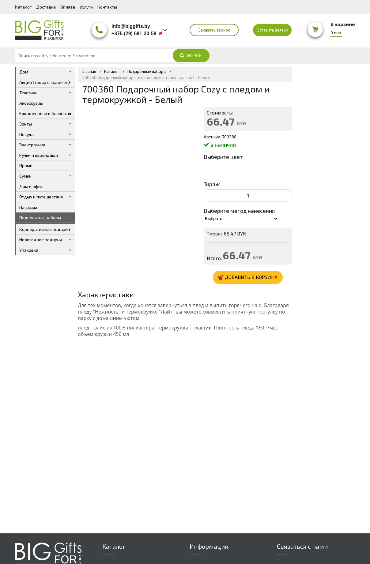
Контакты (107, 6)
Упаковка (28, 250)
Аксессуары (31, 103)
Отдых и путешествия (41, 196)
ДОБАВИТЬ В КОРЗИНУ (248, 277)
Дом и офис (31, 186)
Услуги (86, 6)
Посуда (26, 134)
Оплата (67, 6)
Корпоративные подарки (44, 229)
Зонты (25, 123)
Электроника (32, 144)
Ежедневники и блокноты (45, 113)
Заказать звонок (214, 30)
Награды (28, 207)
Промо (25, 165)
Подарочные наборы (40, 217)
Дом (23, 71)
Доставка (46, 6)
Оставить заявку (272, 30)
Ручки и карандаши (38, 155)
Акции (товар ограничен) (44, 82)
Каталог (23, 6)
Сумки (25, 176)
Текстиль (28, 92)
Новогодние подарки (40, 239)
